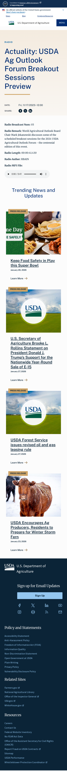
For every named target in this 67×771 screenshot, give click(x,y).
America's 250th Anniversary (30, 3)
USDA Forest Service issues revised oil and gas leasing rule (33, 445)
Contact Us (10, 727)
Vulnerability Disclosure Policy (20, 671)
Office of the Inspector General (22, 696)
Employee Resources (45, 16)
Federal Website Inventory (18, 732)
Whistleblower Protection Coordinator (26, 762)
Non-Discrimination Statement (21, 653)
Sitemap (9, 753)
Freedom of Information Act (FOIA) (23, 644)
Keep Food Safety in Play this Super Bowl (33, 263)
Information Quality (15, 649)
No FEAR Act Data (14, 736)
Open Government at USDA (18, 658)
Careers (8, 723)
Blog (24, 16)
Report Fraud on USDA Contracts (23, 748)
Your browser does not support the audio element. (27, 174)
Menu (62, 23)
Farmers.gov (12, 687)
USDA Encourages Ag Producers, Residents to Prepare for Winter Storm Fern (33, 529)
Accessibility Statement (17, 635)
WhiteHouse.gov (14, 705)
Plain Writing (11, 662)
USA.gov (10, 700)
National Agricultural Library (19, 692)
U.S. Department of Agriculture (33, 22)
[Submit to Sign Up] (39, 595)
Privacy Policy (12, 666)
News (8, 16)
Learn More (17, 278)
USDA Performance (14, 757)
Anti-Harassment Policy (17, 640)
